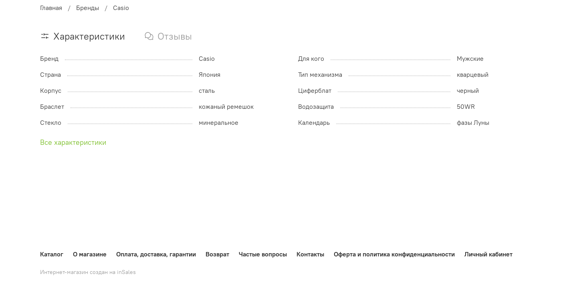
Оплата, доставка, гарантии (156, 254)
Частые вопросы (263, 254)
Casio (121, 8)
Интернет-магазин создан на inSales (88, 272)
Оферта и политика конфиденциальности (394, 254)
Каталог (51, 254)
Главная (51, 8)
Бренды (87, 8)
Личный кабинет (488, 254)
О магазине (90, 254)
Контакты (310, 254)
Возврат (217, 254)
